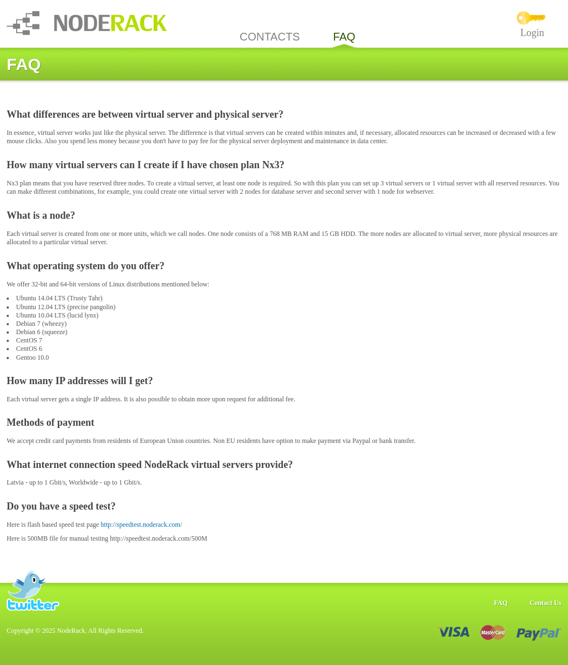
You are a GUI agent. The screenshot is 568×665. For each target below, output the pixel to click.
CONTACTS (270, 37)
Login (532, 32)
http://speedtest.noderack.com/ (141, 524)
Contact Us (545, 603)
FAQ (344, 37)
